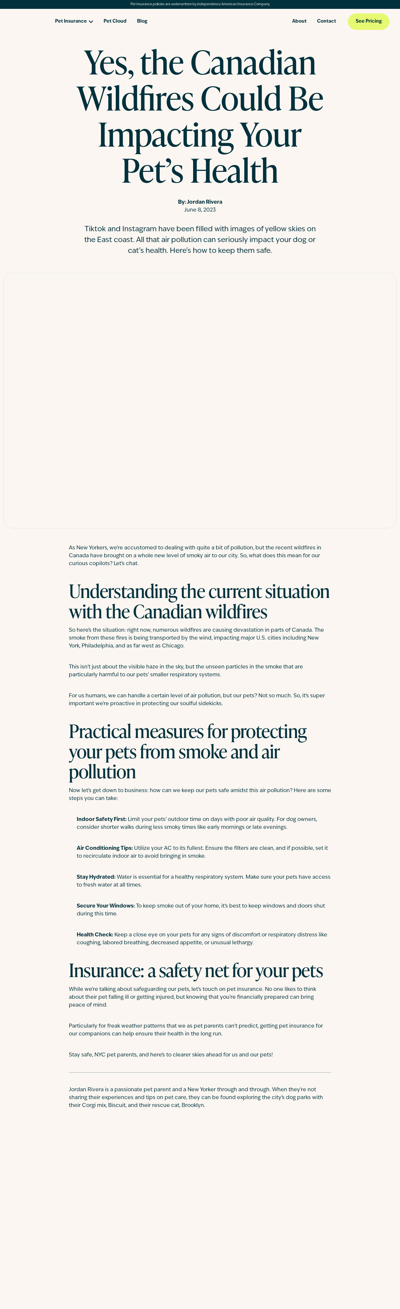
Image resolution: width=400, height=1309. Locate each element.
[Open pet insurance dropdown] (74, 19)
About (299, 21)
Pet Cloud (115, 21)
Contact (326, 21)
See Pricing (369, 21)
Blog (142, 21)
